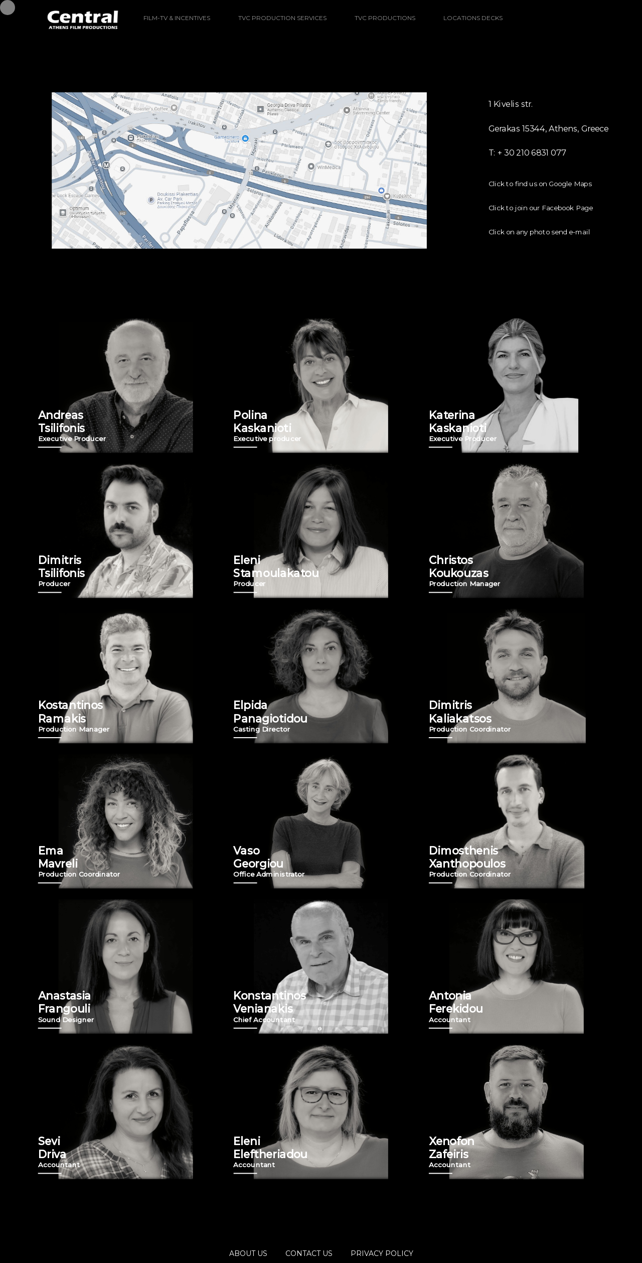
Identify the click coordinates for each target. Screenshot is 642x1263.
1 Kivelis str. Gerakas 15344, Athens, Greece (549, 116)
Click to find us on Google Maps (540, 184)
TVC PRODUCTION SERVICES (282, 18)
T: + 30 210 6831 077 (527, 153)
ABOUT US (248, 1253)
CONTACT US (309, 1253)
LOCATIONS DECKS (473, 18)
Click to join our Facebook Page (541, 208)
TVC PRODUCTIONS (385, 18)
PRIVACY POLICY (382, 1253)
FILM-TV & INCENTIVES (176, 18)
